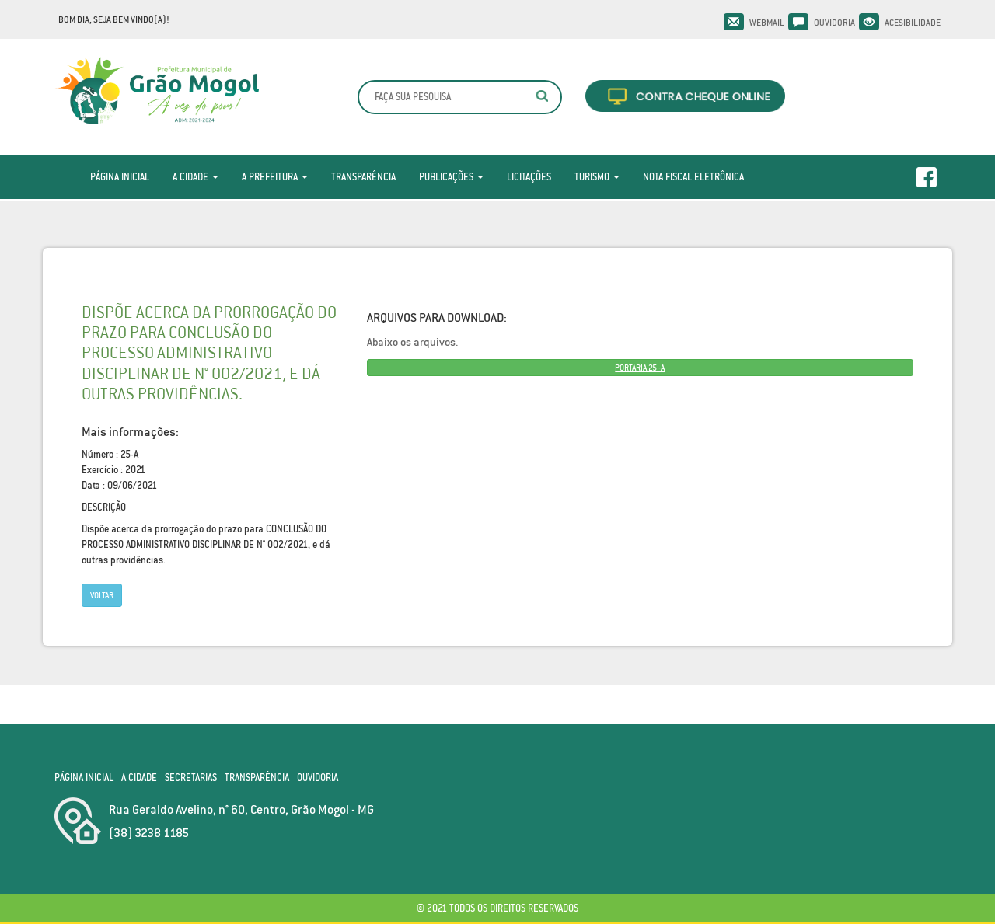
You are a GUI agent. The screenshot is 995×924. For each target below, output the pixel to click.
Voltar (101, 595)
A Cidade (195, 177)
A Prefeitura (275, 177)
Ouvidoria (834, 22)
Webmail (766, 22)
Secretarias (191, 777)
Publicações (451, 177)
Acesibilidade (913, 22)
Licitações (529, 177)
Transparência (363, 177)
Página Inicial (119, 177)
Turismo (597, 177)
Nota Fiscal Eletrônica (693, 177)
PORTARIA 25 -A (640, 367)
